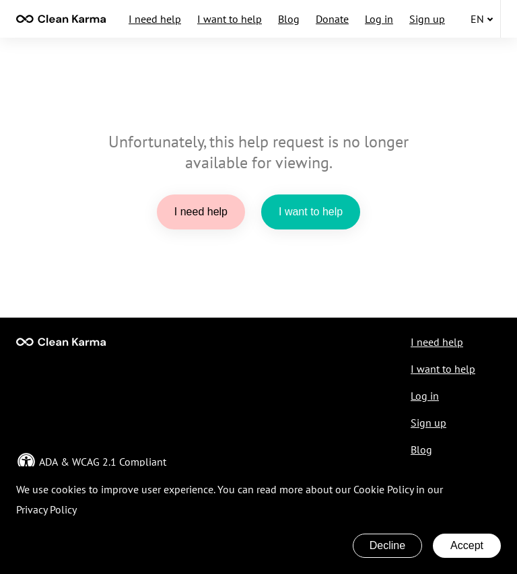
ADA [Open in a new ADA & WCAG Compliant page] (48, 461)
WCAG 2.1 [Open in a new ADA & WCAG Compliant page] (94, 461)
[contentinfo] (61, 19)
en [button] (482, 19)
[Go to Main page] (61, 342)
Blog (289, 19)
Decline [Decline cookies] (387, 545)
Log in (379, 19)
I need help (155, 19)
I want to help (229, 19)
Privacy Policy (46, 509)
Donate (332, 19)
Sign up (427, 19)
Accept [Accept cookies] (466, 545)
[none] (61, 19)
